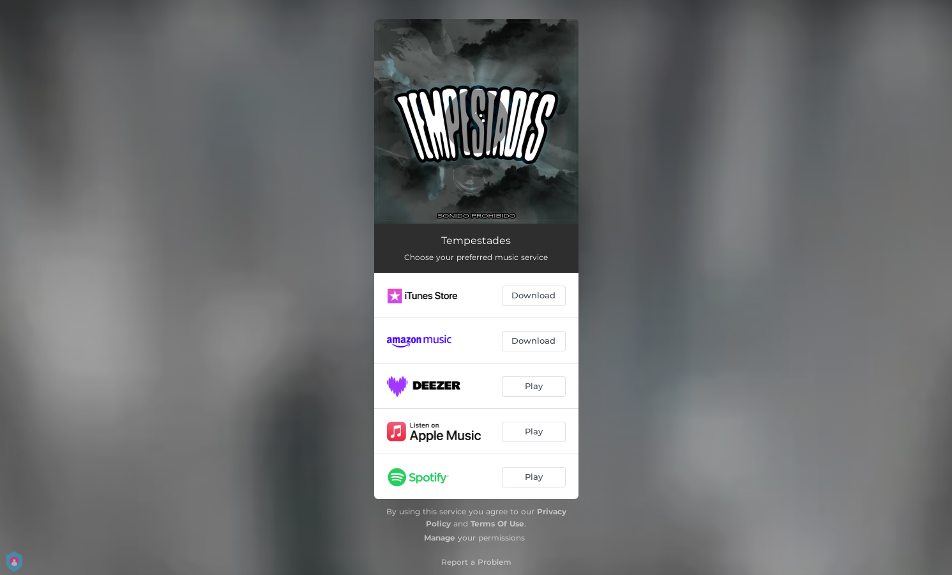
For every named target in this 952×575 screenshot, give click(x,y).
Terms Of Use (497, 523)
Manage (439, 537)
